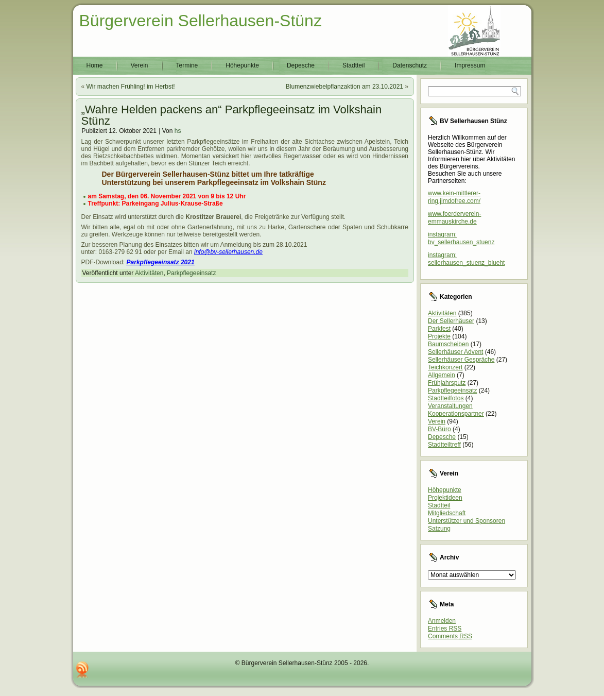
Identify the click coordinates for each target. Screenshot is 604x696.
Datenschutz (409, 65)
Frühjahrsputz (446, 382)
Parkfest (439, 328)
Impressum (470, 65)
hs (178, 130)
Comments (450, 636)
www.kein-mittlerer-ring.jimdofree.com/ (454, 197)
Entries (444, 628)
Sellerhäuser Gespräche (461, 359)
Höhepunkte (242, 65)
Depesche (301, 65)
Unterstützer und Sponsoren (466, 520)
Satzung (439, 528)
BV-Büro (439, 429)
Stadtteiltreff (444, 444)
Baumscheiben (448, 344)
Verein (139, 65)
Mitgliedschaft (446, 513)
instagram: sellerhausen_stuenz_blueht (466, 258)
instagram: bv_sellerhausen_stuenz (461, 238)
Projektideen (445, 497)
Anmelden (442, 620)
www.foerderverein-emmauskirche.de (454, 217)
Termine (187, 65)
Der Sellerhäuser (451, 321)
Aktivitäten (149, 273)
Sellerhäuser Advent (455, 351)
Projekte (439, 336)
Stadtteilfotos (445, 398)
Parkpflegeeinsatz (191, 273)
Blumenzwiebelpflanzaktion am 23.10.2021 (344, 86)
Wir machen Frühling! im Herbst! (131, 86)
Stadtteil (353, 65)
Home (95, 65)
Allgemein (441, 375)
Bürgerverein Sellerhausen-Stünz (200, 20)
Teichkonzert (445, 367)
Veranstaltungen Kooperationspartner (456, 409)
